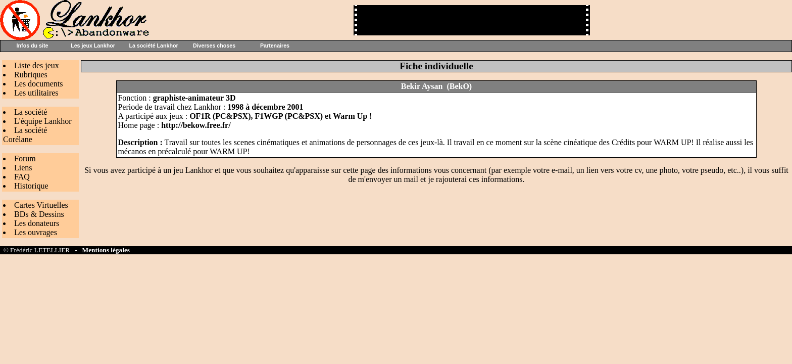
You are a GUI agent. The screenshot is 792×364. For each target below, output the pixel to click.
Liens (23, 167)
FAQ (22, 176)
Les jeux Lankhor (93, 45)
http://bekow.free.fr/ (195, 125)
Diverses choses (214, 45)
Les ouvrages (35, 232)
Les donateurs (36, 223)
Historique (31, 185)
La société (30, 112)
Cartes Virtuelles (41, 205)
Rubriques (30, 74)
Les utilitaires (36, 92)
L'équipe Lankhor (43, 121)
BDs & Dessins (39, 214)
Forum (25, 158)
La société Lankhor (153, 45)
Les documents (38, 83)
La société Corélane (25, 135)
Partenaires (274, 45)
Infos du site (32, 45)
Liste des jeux (36, 65)
